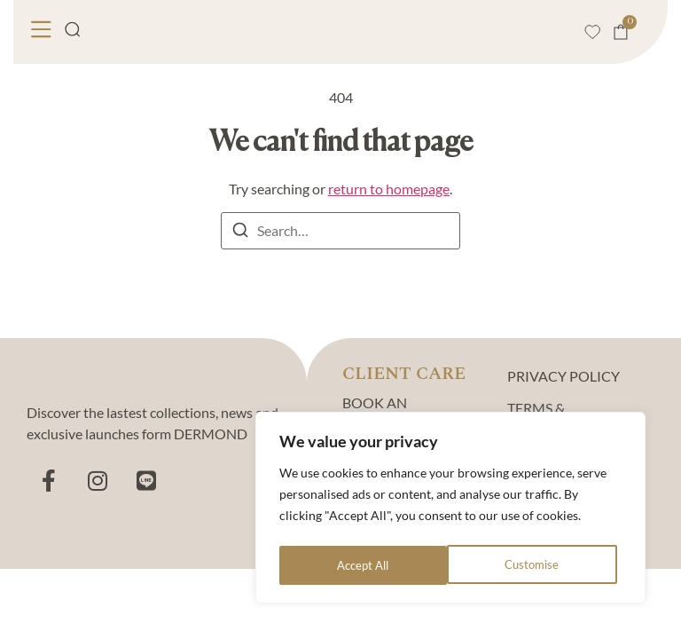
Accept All (538, 564)
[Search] (240, 232)
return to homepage (389, 188)
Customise (363, 564)
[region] (450, 510)
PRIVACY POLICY (563, 375)
